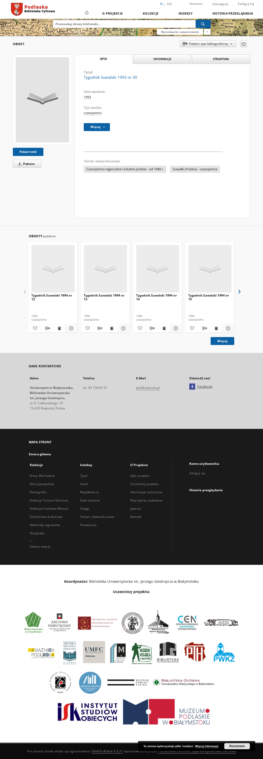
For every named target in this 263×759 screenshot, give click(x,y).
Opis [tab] (103, 59)
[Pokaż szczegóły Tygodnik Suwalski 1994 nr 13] (123, 328)
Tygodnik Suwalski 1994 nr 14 (156, 297)
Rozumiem (237, 746)
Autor (84, 484)
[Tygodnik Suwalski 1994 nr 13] (105, 269)
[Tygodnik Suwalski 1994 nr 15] (210, 269)
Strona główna (40, 454)
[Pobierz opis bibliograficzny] (47, 328)
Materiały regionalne (45, 525)
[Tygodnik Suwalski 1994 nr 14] (157, 269)
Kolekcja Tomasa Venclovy (49, 500)
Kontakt (135, 517)
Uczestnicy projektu (144, 484)
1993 (87, 97)
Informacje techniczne (146, 492)
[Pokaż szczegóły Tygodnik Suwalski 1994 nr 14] (175, 328)
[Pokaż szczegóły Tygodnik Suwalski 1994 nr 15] (227, 328)
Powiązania (88, 525)
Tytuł (83, 476)
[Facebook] (192, 387)
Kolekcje (150, 13)
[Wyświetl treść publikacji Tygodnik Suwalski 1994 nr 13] (111, 328)
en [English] (169, 4)
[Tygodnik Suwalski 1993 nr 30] (42, 99)
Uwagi (84, 508)
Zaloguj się (246, 4)
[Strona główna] (86, 13)
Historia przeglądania (232, 13)
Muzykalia (37, 533)
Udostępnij (220, 4)
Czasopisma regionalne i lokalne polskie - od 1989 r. (125, 169)
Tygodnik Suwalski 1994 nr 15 (208, 297)
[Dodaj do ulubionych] (243, 44)
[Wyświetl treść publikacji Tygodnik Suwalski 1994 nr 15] (216, 328)
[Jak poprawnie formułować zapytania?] (207, 32)
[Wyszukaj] (203, 24)
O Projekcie (112, 13)
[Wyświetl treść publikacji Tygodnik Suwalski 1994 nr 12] (59, 328)
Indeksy (185, 13)
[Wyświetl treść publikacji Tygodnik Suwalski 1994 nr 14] (164, 328)
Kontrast (196, 4)
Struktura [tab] (221, 59)
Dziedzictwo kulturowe (46, 517)
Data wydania (90, 500)
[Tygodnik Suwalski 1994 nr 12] (53, 269)
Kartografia (38, 492)
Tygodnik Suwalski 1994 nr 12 (51, 297)
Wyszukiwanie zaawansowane (180, 32)
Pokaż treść (28, 152)
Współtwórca (89, 492)
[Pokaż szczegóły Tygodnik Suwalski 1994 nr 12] (70, 328)
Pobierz (25, 164)
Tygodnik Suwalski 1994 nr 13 (104, 297)
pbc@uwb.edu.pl (148, 388)
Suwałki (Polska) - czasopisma (195, 169)
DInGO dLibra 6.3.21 (107, 751)
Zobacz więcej (40, 546)
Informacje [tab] (162, 59)
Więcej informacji (206, 746)
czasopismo (93, 113)
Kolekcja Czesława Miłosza (49, 508)
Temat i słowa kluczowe (97, 517)
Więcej (222, 341)
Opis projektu (140, 476)
